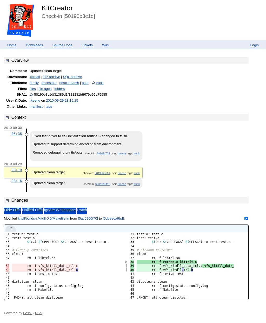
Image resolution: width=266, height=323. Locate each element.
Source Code (62, 45)
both (85, 83)
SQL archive (72, 77)
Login (254, 45)
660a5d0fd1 (102, 184)
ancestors (49, 83)
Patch (82, 210)
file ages (45, 89)
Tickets (87, 45)
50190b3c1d (102, 173)
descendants (69, 83)
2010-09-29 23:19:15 (62, 100)
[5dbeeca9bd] (113, 218)
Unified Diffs (32, 210)
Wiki (105, 45)
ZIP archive (51, 77)
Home (12, 45)
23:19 (16, 170)
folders (59, 89)
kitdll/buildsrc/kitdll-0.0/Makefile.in (43, 218)
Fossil (27, 313)
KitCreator (57, 8)
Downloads (34, 45)
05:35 (16, 133)
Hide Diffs (12, 210)
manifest (36, 106)
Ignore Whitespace (60, 210)
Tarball (35, 77)
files (33, 89)
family (34, 83)
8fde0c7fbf (103, 153)
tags (48, 106)
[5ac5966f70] (88, 218)
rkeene (35, 100)
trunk (100, 83)
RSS (38, 313)
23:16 (16, 181)
